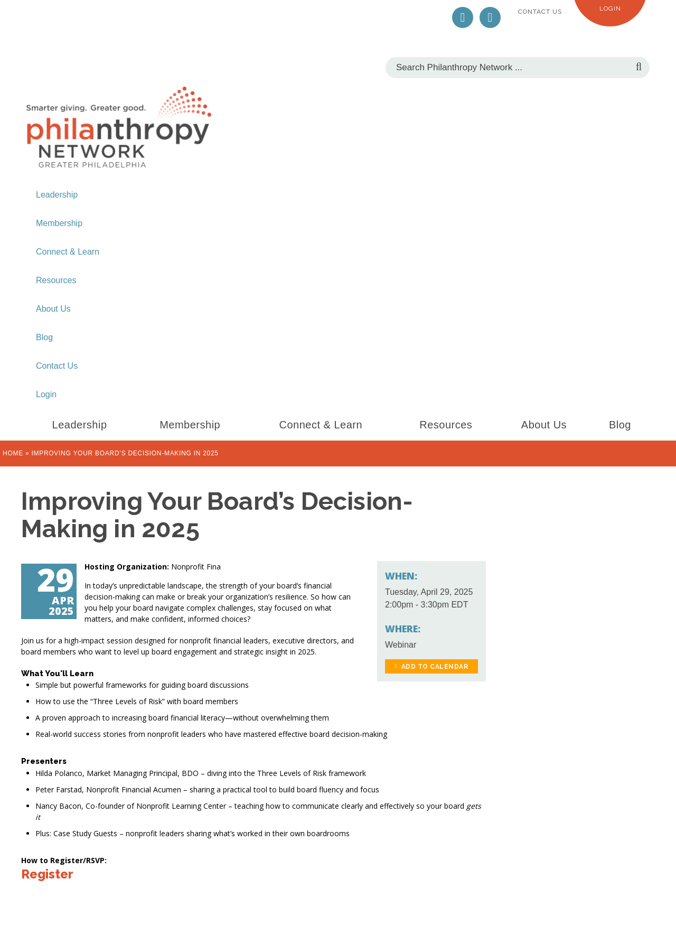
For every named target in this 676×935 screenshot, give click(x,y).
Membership (59, 223)
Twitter (462, 17)
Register (47, 874)
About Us (53, 308)
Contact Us (540, 11)
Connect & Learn (67, 251)
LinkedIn (490, 17)
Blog (44, 337)
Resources (56, 280)
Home (13, 453)
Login (610, 8)
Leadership (57, 194)
